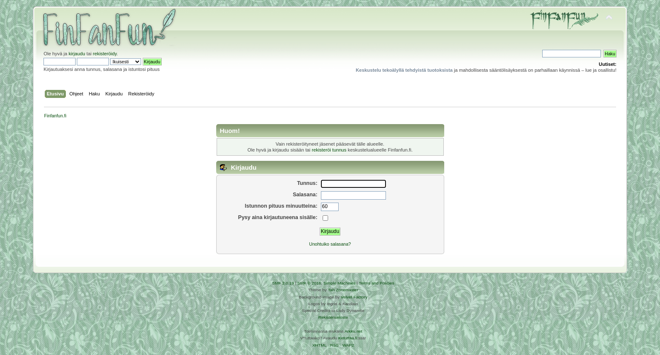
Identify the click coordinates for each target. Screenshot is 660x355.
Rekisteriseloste (333, 317)
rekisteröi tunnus (329, 149)
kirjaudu (76, 53)
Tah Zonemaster (343, 289)
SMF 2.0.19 (283, 283)
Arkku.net (353, 331)
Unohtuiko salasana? (330, 244)
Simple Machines (339, 283)
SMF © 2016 (309, 283)
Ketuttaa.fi (347, 338)
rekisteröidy (105, 53)
